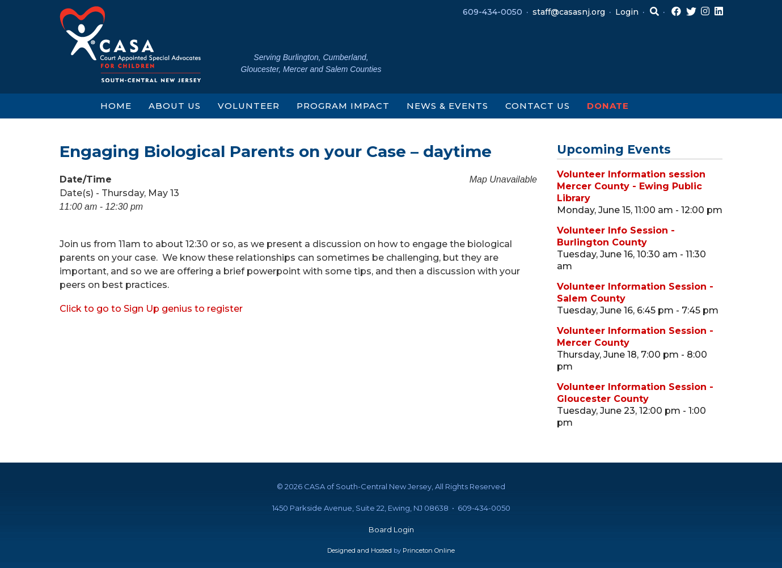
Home (116, 105)
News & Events (447, 105)
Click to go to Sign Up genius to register (151, 308)
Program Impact (343, 105)
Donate (608, 105)
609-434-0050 (492, 12)
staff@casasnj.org (568, 12)
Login (627, 12)
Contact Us (537, 105)
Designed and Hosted (359, 550)
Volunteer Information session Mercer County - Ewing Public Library (631, 186)
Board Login (391, 529)
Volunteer (249, 105)
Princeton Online (429, 550)
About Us (175, 105)
